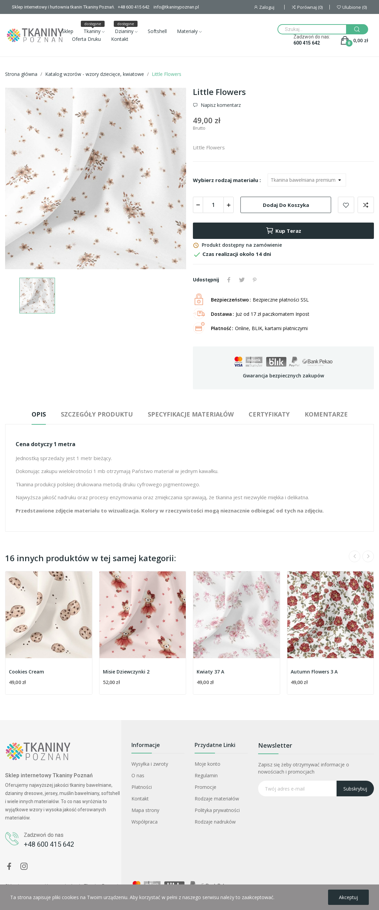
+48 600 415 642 (49, 844)
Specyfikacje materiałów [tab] (191, 414)
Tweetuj (241, 280)
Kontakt (140, 798)
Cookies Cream (26, 671)
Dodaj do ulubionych (346, 204)
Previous (354, 556)
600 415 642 (306, 42)
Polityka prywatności (217, 810)
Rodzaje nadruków (215, 821)
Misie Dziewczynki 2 (126, 671)
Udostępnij (228, 280)
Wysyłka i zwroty (149, 764)
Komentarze (326, 414)
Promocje (205, 787)
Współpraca (144, 821)
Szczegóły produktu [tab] (97, 414)
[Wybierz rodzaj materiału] (307, 180)
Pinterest (254, 280)
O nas (137, 775)
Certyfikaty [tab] (269, 414)
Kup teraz (283, 231)
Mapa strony (145, 810)
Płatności (141, 787)
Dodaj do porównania (365, 204)
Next (368, 556)
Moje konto (207, 764)
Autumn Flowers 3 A (314, 671)
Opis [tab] (39, 414)
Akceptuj (348, 897)
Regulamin (206, 775)
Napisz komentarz (220, 105)
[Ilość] (213, 205)
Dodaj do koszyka (286, 204)
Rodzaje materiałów (217, 798)
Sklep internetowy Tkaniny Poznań (49, 775)
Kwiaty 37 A (210, 671)
